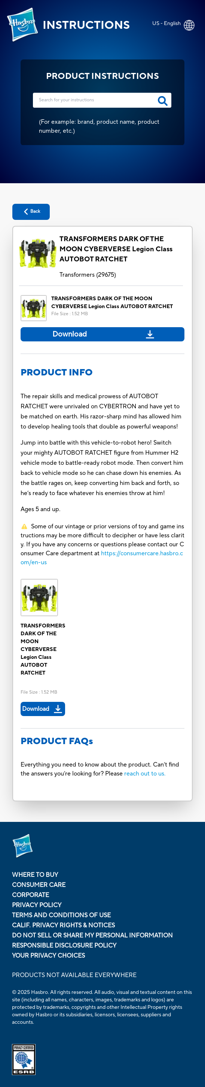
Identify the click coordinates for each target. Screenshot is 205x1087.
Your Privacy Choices (48, 955)
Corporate (30, 895)
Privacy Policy (36, 905)
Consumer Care (38, 885)
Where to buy (35, 875)
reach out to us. (145, 773)
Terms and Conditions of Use (61, 915)
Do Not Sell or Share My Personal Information (92, 935)
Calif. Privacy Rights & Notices (63, 925)
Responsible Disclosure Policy (64, 945)
